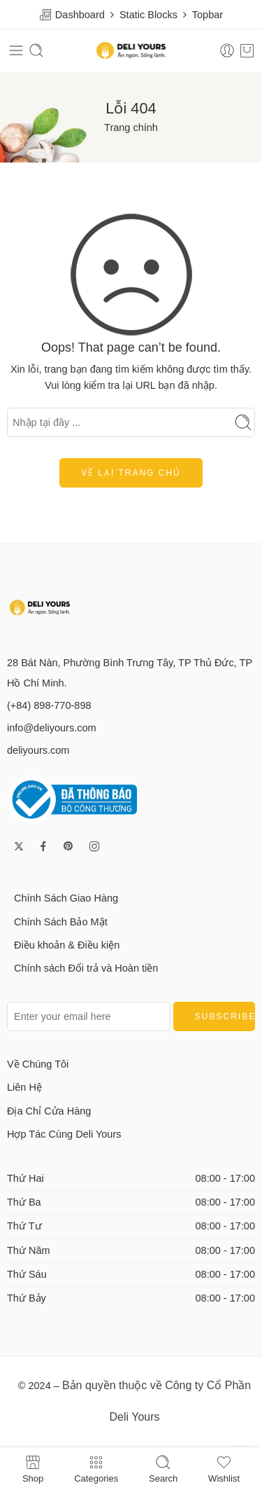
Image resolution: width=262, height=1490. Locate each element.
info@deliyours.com (51, 727)
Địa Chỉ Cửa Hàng (49, 1111)
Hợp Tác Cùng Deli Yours (64, 1134)
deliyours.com (38, 750)
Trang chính (131, 127)
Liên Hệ (24, 1087)
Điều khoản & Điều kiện (66, 945)
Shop (32, 1468)
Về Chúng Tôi (37, 1064)
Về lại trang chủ (131, 473)
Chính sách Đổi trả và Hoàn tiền (86, 968)
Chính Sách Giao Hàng (66, 898)
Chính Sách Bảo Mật (61, 921)
